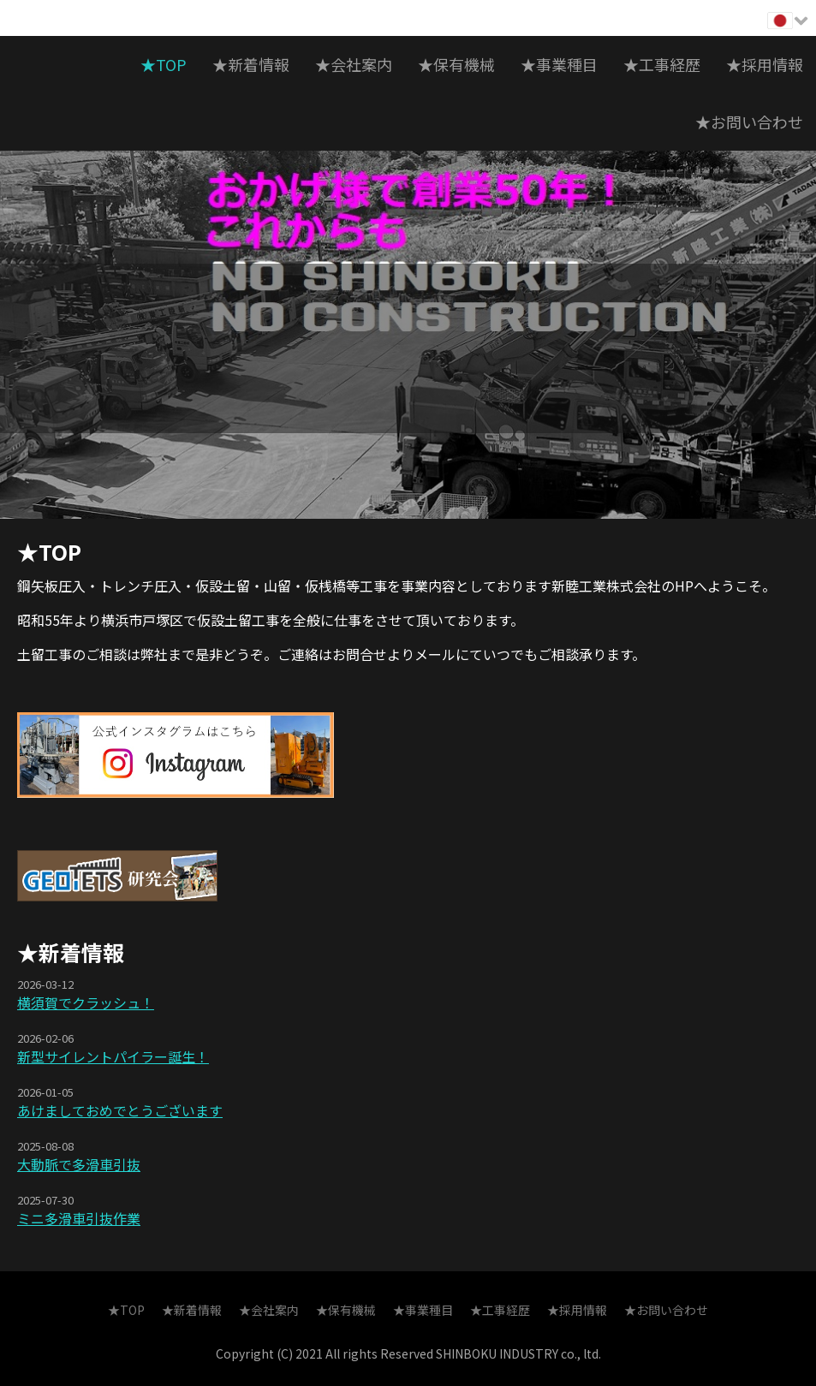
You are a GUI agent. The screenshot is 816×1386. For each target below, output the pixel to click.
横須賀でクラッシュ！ (85, 1002)
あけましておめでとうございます (120, 1110)
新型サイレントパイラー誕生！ (113, 1056)
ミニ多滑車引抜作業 (78, 1218)
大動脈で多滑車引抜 (78, 1164)
